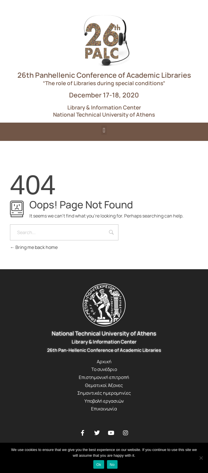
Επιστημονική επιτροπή (104, 377)
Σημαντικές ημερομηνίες (104, 393)
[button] (104, 130)
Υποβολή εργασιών (104, 401)
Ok (98, 464)
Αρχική (104, 361)
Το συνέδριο (104, 369)
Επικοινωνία (104, 409)
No (112, 464)
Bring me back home (34, 247)
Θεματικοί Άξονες (104, 385)
